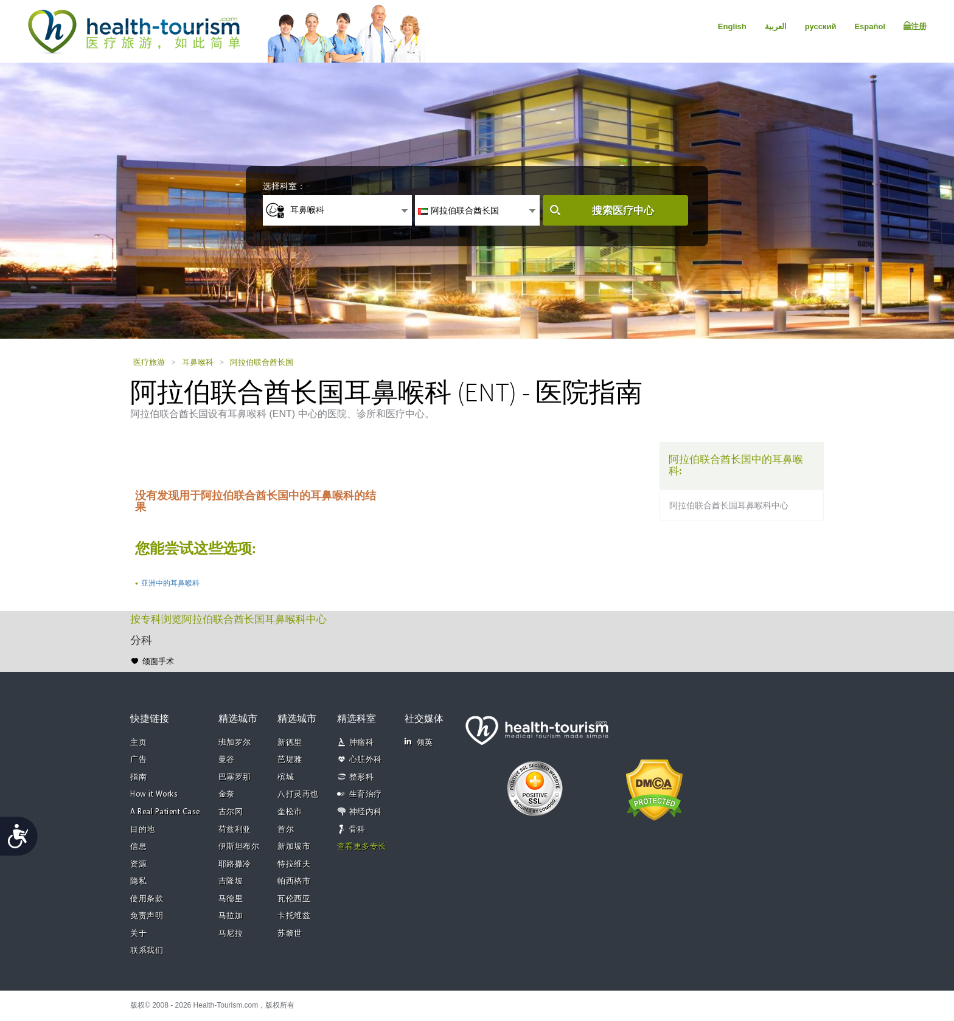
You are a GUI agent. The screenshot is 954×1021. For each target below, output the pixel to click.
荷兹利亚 (234, 830)
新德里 (289, 743)
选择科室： (284, 186)
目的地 (142, 830)
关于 (138, 934)
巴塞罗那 (234, 777)
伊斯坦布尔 (239, 847)
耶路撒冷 (234, 864)
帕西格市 (293, 881)
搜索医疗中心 (623, 210)
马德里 (230, 899)
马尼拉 (230, 934)
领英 (419, 742)
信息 (138, 847)
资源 (138, 864)
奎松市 (289, 812)
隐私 (138, 881)
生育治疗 (365, 794)
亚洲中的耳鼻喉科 (170, 583)
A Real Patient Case (165, 812)
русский (821, 26)
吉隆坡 (230, 881)
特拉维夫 (293, 864)
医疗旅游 (149, 362)
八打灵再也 (298, 794)
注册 (915, 26)
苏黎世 (289, 934)
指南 (138, 777)
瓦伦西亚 (293, 899)
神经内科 (365, 812)
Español (869, 26)
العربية (776, 26)
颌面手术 (158, 661)
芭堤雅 (289, 760)
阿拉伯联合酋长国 (261, 362)
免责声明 (146, 916)
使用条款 (146, 899)
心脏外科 (365, 760)
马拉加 (230, 916)
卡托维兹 (293, 916)
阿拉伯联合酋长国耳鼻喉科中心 (729, 505)
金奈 (226, 794)
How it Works (154, 794)
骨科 (357, 830)
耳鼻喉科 (198, 362)
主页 (138, 743)
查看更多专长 (361, 847)
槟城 (285, 777)
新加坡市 (293, 847)
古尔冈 (230, 812)
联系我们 (146, 951)
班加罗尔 (234, 743)
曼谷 (226, 760)
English (732, 26)
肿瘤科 (361, 743)
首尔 (285, 830)
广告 (138, 760)
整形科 (361, 777)
